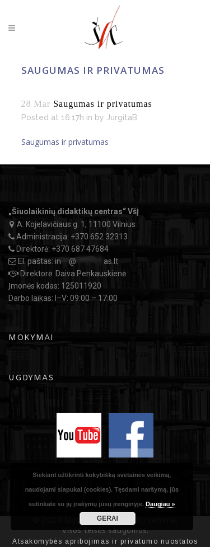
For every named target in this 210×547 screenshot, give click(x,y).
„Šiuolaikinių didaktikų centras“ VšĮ (73, 211)
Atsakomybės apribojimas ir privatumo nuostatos (105, 541)
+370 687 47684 (80, 248)
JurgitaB (121, 117)
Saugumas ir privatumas (65, 141)
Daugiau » (160, 504)
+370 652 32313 (99, 236)
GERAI (107, 518)
